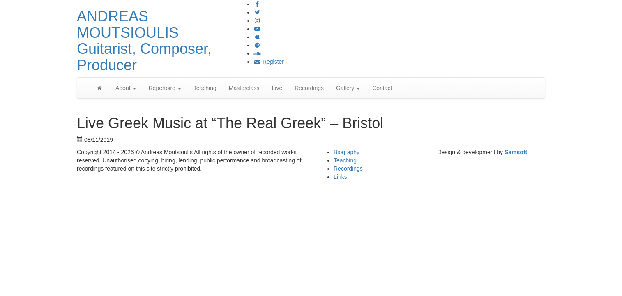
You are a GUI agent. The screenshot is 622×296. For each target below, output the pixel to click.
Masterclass (244, 88)
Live (277, 88)
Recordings (309, 88)
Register (268, 61)
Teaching (205, 88)
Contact (382, 88)
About (125, 88)
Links (340, 176)
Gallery (348, 88)
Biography (346, 152)
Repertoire (164, 88)
